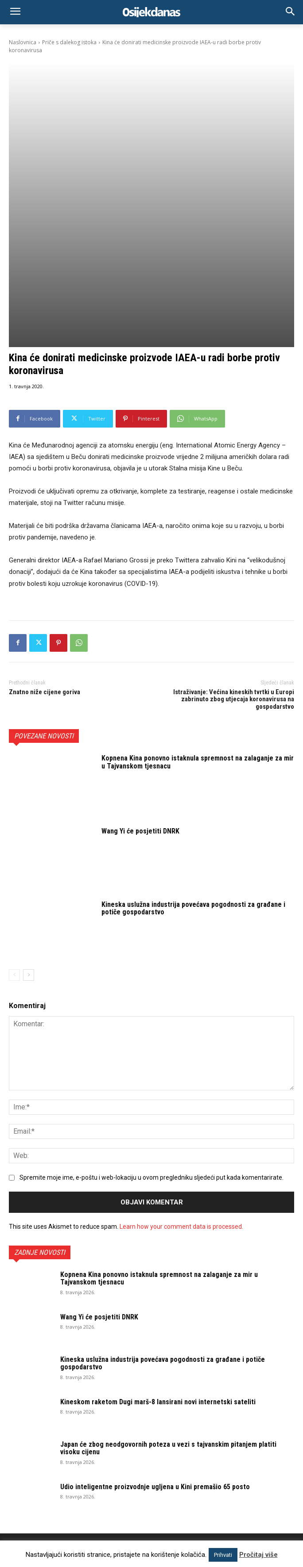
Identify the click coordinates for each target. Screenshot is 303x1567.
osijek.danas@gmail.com (104, 1485)
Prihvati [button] (223, 1555)
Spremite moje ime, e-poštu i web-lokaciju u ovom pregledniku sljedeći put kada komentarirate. (151, 1052)
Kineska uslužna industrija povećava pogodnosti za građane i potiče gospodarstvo (193, 784)
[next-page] (28, 850)
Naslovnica (22, 42)
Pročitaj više (258, 1555)
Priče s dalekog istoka (69, 42)
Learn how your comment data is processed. (181, 1101)
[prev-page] (14, 850)
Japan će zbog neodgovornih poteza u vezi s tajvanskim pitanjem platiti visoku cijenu (168, 1323)
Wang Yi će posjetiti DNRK (140, 707)
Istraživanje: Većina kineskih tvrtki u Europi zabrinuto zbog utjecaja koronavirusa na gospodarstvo (233, 574)
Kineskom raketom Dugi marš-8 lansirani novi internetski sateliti (158, 1277)
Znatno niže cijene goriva (44, 567)
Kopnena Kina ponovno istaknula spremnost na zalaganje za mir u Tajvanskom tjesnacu (197, 638)
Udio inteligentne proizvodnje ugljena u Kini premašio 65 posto (155, 1362)
